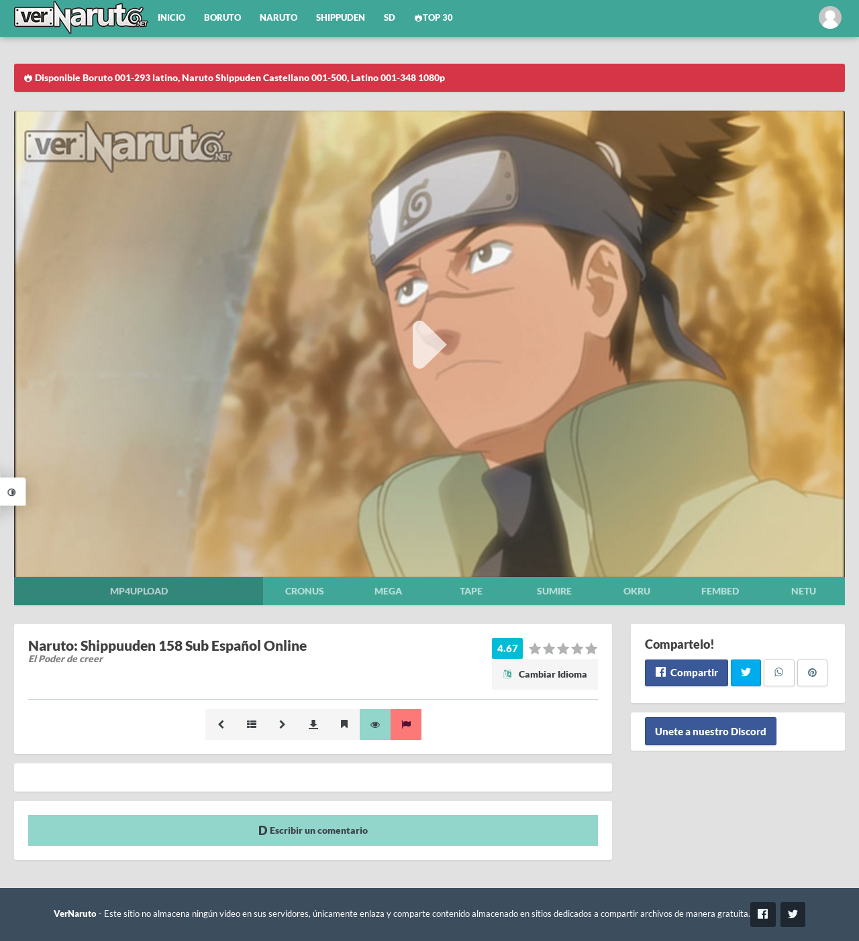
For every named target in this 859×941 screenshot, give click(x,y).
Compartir (686, 672)
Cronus (304, 591)
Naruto (278, 18)
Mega (388, 591)
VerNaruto (75, 914)
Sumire (554, 591)
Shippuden (340, 18)
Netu (803, 591)
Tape (471, 591)
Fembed (720, 591)
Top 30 (433, 18)
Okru (636, 591)
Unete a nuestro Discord (710, 731)
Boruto (222, 18)
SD (389, 18)
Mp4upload (139, 591)
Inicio (171, 18)
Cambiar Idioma (545, 674)
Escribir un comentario (313, 830)
